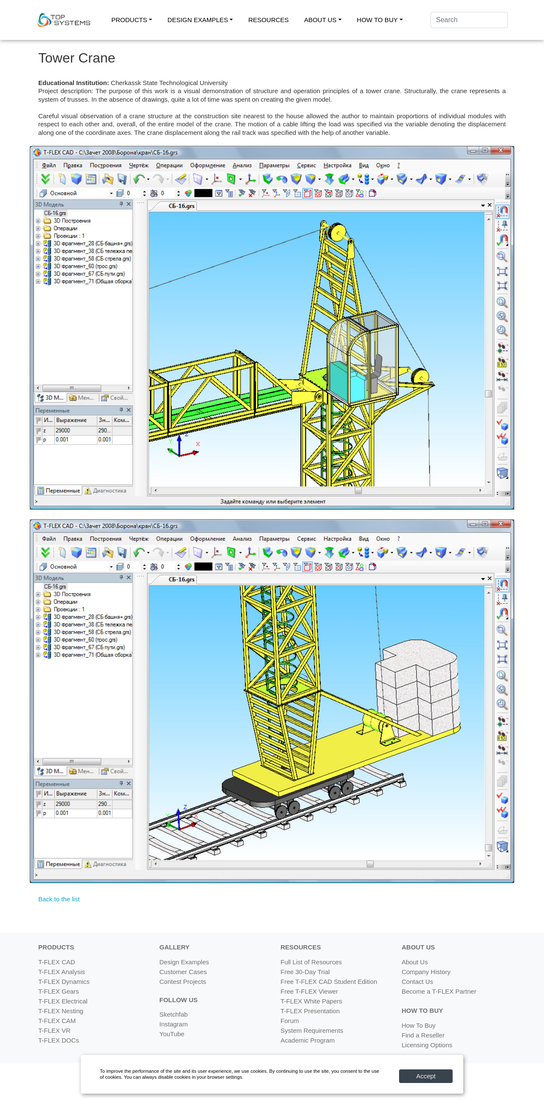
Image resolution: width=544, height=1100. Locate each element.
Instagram (173, 1024)
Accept (426, 1076)
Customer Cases (183, 971)
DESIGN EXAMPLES (197, 19)
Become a (439, 991)
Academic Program (307, 1040)
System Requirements (311, 1030)
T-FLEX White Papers (311, 1001)
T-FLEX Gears (58, 991)
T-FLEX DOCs (58, 1040)
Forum (289, 1020)
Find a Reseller (423, 1035)
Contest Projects (182, 981)
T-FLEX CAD (56, 962)
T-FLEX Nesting (60, 1011)
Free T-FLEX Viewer (309, 991)
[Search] (469, 20)
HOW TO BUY (377, 19)
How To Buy (419, 1025)
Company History (426, 971)
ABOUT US (320, 19)
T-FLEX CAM (57, 1020)
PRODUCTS (129, 19)
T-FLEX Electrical (63, 1001)
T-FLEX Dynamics (64, 981)
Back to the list (59, 899)
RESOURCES (268, 19)
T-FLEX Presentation (310, 1011)
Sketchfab (173, 1014)
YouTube (171, 1033)
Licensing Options (427, 1045)
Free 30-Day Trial (305, 971)
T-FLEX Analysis (61, 971)
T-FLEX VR (54, 1030)
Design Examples (184, 962)
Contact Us (417, 981)
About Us (415, 962)
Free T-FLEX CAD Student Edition (328, 981)
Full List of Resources (311, 962)
